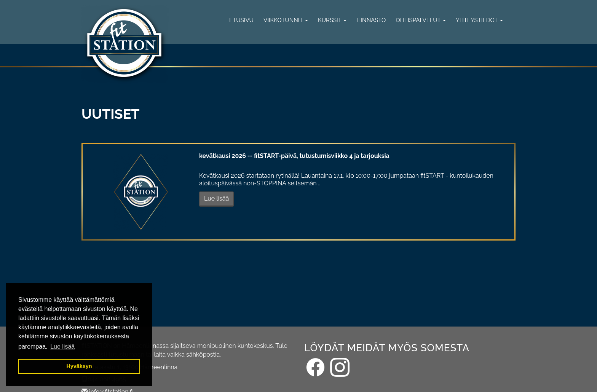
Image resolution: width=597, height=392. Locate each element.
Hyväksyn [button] (79, 366)
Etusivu (241, 20)
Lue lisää (216, 198)
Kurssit (332, 20)
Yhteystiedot (479, 20)
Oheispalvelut (421, 20)
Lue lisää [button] (62, 346)
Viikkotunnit (285, 20)
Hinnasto (371, 20)
